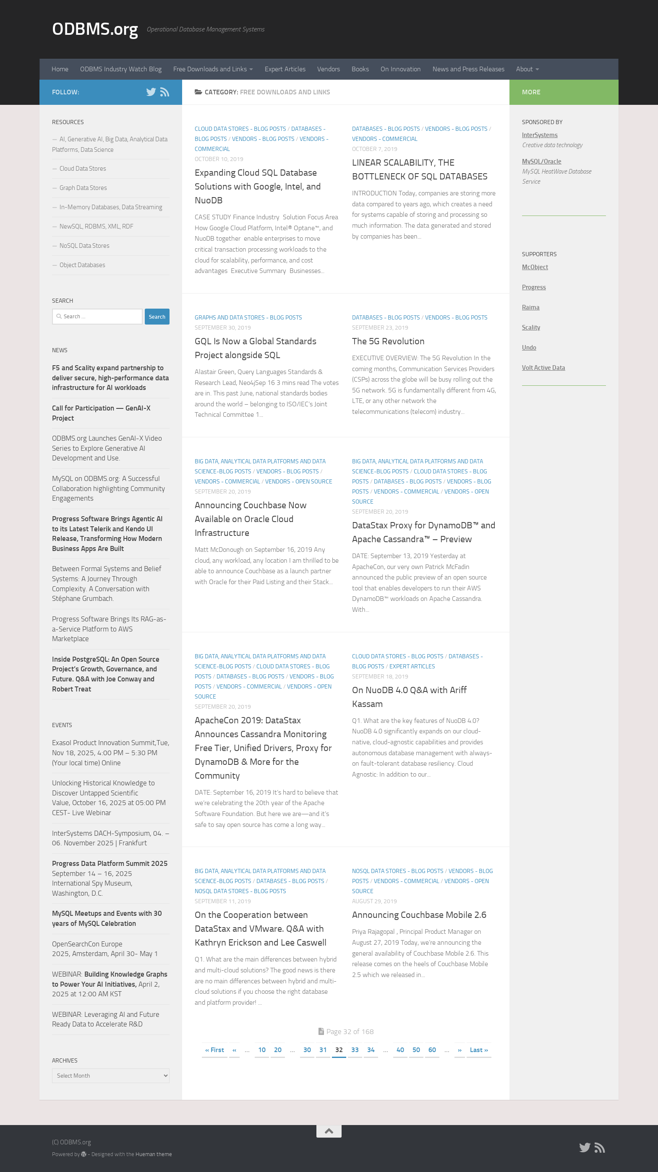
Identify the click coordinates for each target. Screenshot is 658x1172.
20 (278, 1050)
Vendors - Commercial (385, 139)
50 (416, 1050)
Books (360, 69)
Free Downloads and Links (210, 69)
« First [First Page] (214, 1050)
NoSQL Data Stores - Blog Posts (240, 891)
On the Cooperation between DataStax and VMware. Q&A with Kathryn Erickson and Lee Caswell (260, 929)
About (524, 69)
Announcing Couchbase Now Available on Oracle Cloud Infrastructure (251, 519)
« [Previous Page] (234, 1050)
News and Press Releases (468, 69)
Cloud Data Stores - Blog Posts (240, 129)
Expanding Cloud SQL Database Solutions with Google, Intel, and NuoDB (258, 186)
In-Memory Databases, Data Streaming (111, 207)
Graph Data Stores (83, 188)
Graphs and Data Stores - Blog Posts (248, 317)
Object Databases (82, 265)
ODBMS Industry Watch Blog (121, 69)
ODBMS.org (95, 28)
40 (400, 1050)
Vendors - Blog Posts (263, 139)
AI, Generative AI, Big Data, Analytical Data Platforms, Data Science (109, 144)
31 (323, 1050)
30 (307, 1050)
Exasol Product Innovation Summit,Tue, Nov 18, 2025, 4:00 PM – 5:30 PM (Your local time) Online (111, 752)
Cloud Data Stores (83, 168)
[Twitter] (151, 92)
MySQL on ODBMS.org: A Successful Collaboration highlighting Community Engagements (108, 488)
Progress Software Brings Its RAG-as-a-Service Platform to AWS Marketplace (109, 629)
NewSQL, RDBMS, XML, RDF (96, 226)
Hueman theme (154, 1154)
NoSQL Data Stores (85, 245)
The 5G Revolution (388, 341)
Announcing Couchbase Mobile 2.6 (419, 915)
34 (371, 1050)
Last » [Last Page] (479, 1050)
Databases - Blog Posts (386, 129)
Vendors (328, 69)
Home (60, 69)
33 (355, 1050)
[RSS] (164, 92)
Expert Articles (285, 69)
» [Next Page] (460, 1050)
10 (262, 1050)
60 (432, 1050)
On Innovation (401, 69)
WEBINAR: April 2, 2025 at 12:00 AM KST (109, 984)
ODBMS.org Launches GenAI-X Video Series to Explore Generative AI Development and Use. (107, 448)
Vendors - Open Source (298, 481)
